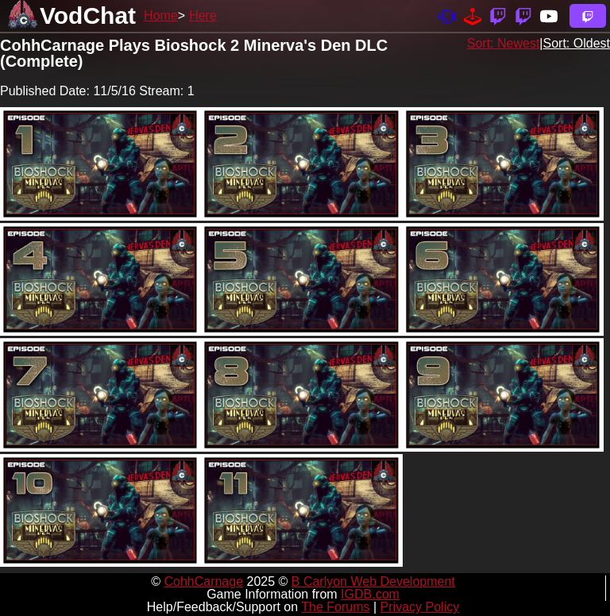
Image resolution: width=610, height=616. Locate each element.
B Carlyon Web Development (373, 581)
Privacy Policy (420, 607)
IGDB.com (370, 594)
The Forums (335, 607)
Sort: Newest (503, 43)
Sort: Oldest (576, 43)
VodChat (88, 15)
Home (161, 15)
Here (203, 15)
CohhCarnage (203, 581)
